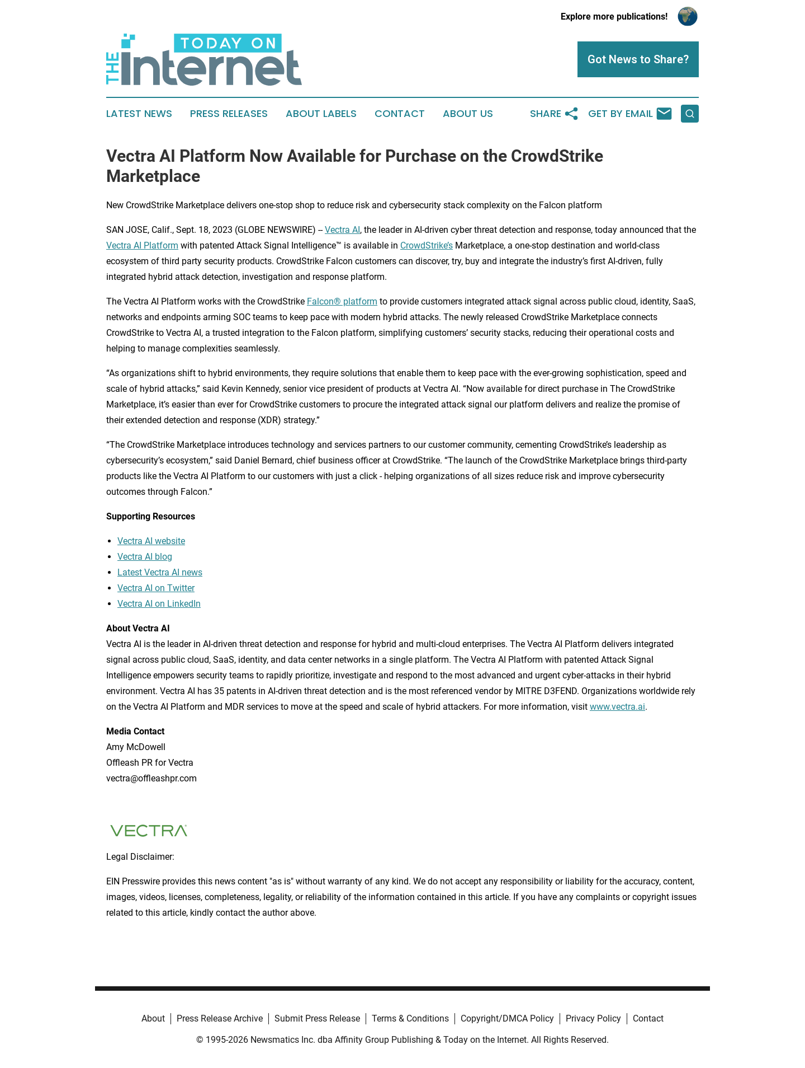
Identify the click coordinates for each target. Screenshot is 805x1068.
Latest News (139, 113)
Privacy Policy (593, 1018)
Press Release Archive (220, 1018)
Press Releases (229, 113)
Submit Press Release (317, 1018)
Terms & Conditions (410, 1018)
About (153, 1018)
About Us (468, 113)
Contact (400, 113)
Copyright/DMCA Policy (507, 1018)
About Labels (321, 113)
